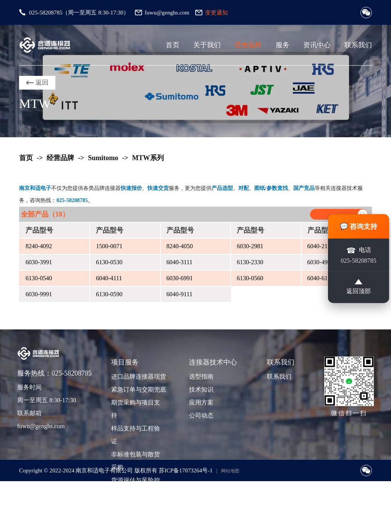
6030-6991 (179, 278)
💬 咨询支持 (359, 226)
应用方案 (201, 402)
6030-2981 (250, 246)
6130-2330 (250, 262)
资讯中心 (317, 45)
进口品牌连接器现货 (138, 376)
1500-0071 (109, 246)
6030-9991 (39, 294)
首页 (172, 45)
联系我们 (358, 45)
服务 (282, 45)
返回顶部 (358, 286)
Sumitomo (103, 158)
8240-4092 (39, 246)
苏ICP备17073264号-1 (186, 470)
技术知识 (201, 389)
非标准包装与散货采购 (135, 460)
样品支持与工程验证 (135, 435)
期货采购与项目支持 (135, 409)
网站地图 (230, 471)
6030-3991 (39, 262)
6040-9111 (179, 294)
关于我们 (207, 45)
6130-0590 (109, 294)
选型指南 (201, 376)
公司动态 (201, 415)
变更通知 (216, 13)
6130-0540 (39, 278)
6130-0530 (109, 262)
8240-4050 (179, 246)
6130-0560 (250, 278)
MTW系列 (148, 158)
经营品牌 (248, 45)
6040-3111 (179, 262)
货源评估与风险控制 (135, 486)
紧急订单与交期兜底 (138, 389)
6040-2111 (320, 246)
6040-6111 (320, 278)
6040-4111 (109, 278)
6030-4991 (320, 262)
